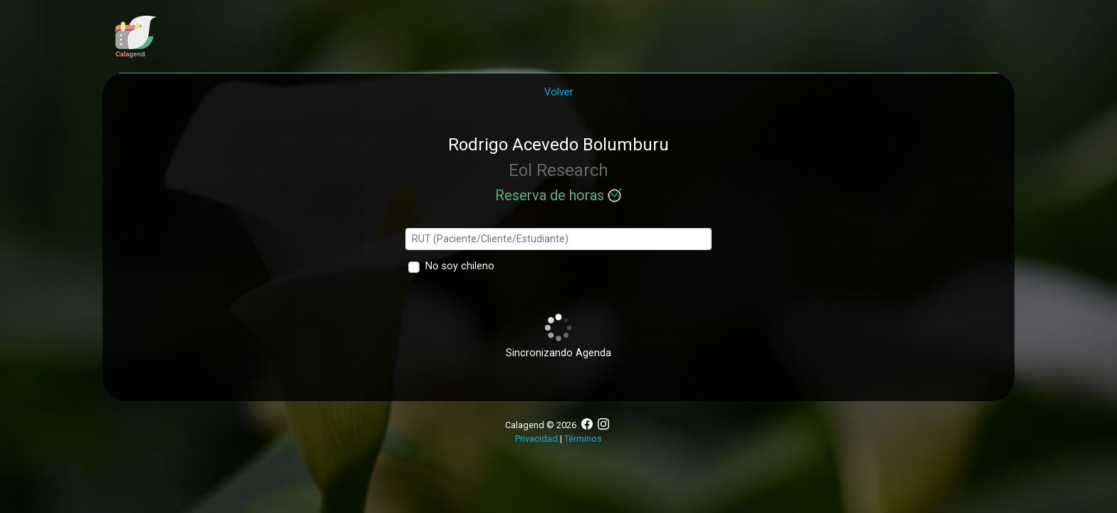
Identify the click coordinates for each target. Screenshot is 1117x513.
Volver (558, 92)
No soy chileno (459, 266)
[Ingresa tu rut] (558, 239)
